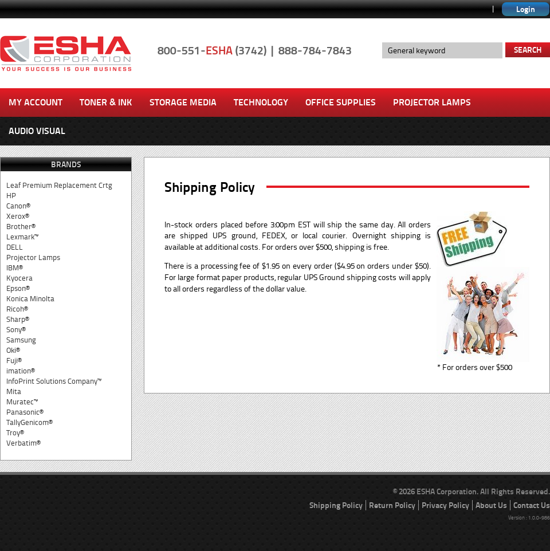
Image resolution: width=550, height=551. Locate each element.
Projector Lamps (432, 102)
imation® (20, 371)
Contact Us (531, 505)
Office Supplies (340, 102)
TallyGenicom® (29, 422)
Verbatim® (23, 443)
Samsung (21, 340)
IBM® (14, 267)
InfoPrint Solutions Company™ (53, 381)
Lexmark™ (22, 237)
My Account (35, 102)
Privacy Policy (445, 505)
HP (11, 195)
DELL (14, 247)
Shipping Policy (336, 505)
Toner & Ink (106, 102)
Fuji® (14, 360)
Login (525, 9)
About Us (491, 505)
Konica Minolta (30, 298)
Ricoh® (17, 309)
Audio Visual (37, 130)
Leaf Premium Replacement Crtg (59, 185)
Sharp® (17, 319)
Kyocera (19, 278)
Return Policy (392, 505)
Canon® (18, 206)
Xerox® (17, 216)
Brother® (21, 226)
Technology (261, 102)
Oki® (13, 350)
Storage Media (183, 102)
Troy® (15, 432)
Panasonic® (25, 412)
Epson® (18, 288)
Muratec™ (22, 401)
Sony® (16, 329)
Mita (13, 391)
